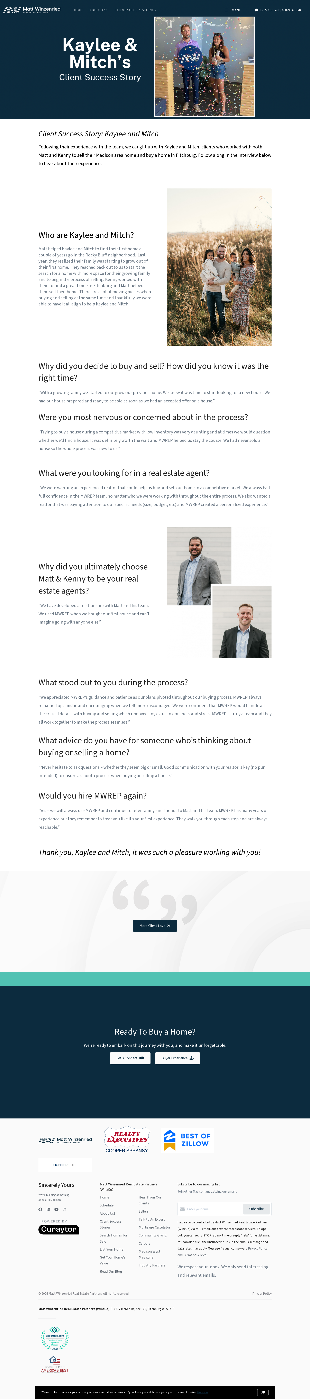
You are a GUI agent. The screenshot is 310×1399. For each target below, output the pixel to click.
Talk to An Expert (152, 1219)
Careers (144, 1243)
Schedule (106, 1205)
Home (77, 10)
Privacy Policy (262, 1293)
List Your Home (111, 1249)
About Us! (98, 10)
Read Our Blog (111, 1271)
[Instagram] (64, 1209)
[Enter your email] (214, 1209)
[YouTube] (56, 1209)
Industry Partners (152, 1265)
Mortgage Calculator (154, 1227)
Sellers (144, 1211)
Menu (232, 10)
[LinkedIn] (48, 1209)
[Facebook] (40, 1209)
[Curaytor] (58, 1233)
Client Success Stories (135, 10)
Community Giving (153, 1235)
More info (202, 1392)
